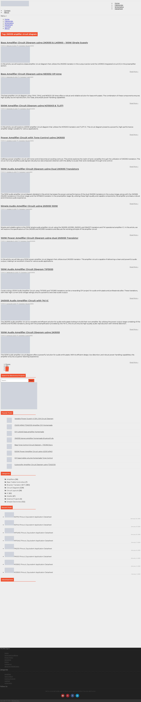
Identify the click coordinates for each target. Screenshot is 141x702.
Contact (8, 27)
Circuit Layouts (12, 490)
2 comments (31, 272)
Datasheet (119, 9)
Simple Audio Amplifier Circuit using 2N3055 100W (29, 206)
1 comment (30, 77)
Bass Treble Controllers (16, 482)
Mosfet (9, 496)
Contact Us (8, 664)
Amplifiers (11, 479)
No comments (30, 45)
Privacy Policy (9, 657)
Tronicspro (22, 45)
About (6, 12)
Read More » (134, 135)
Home (7, 19)
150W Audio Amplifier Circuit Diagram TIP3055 (27, 269)
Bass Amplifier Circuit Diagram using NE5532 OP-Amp (31, 74)
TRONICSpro (15, 700)
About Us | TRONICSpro (12, 666)
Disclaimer (8, 660)
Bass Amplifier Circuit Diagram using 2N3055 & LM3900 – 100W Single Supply (44, 42)
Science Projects (13, 499)
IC (7, 493)
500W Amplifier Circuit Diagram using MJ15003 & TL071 (32, 105)
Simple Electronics (14, 502)
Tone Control (9, 676)
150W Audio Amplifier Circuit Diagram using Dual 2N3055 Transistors (40, 169)
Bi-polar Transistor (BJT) (16, 485)
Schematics (9, 23)
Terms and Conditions (11, 655)
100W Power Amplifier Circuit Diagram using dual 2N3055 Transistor (39, 238)
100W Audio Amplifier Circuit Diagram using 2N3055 (30, 332)
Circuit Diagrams (13, 488)
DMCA (7, 662)
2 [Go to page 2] (7, 368)
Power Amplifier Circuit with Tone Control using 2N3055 (33, 137)
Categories (9, 21)
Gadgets (7, 681)
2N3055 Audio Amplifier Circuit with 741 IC (25, 300)
